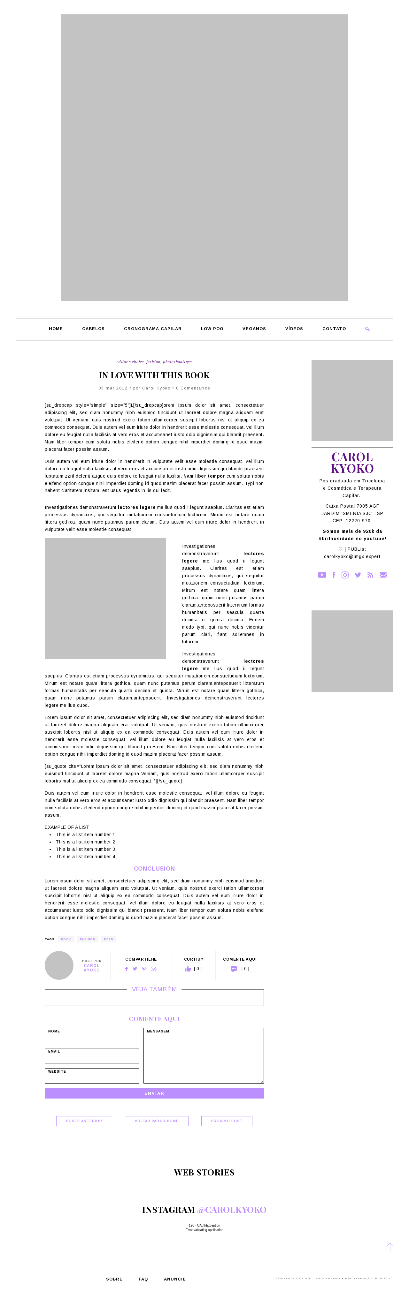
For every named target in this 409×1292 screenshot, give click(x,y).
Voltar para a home (157, 1121)
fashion (88, 939)
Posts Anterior (84, 1121)
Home (56, 329)
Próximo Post (227, 1121)
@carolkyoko (232, 1209)
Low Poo (212, 329)
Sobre (114, 1279)
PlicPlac (384, 1278)
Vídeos (294, 329)
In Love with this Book (154, 375)
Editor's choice (130, 361)
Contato (334, 329)
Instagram (345, 574)
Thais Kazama (327, 1278)
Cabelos (93, 329)
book (66, 939)
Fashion (153, 361)
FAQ (143, 1279)
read (108, 939)
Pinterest (144, 969)
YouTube (322, 574)
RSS (370, 574)
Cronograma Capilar (153, 329)
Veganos (254, 329)
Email (154, 969)
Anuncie (175, 1279)
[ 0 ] (245, 968)
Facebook (126, 969)
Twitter (135, 969)
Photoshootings (177, 361)
